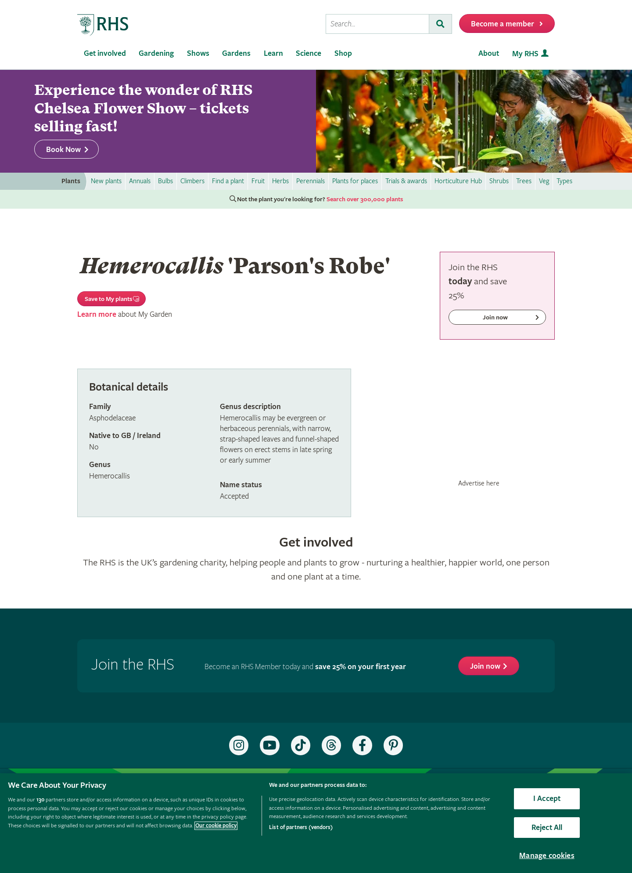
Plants (70, 181)
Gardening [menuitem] (156, 53)
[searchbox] (377, 23)
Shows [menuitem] (198, 53)
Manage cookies (547, 855)
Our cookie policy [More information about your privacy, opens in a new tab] (216, 825)
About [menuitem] (488, 53)
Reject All (547, 827)
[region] (316, 823)
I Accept (546, 798)
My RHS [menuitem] (525, 53)
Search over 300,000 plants (365, 199)
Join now (485, 666)
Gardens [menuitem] (236, 53)
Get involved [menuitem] (105, 53)
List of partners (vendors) (301, 827)
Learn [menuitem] (273, 53)
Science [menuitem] (308, 53)
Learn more (96, 314)
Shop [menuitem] (343, 53)
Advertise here (478, 483)
